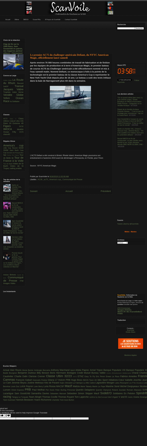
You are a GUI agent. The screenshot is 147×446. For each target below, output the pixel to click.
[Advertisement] (70, 36)
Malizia (76, 386)
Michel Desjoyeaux (130, 386)
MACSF (60, 386)
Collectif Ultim (15, 121)
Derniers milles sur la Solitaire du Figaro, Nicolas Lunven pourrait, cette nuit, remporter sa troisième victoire (13, 243)
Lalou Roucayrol (122, 383)
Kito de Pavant (52, 382)
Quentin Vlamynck (104, 390)
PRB (28, 389)
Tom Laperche (82, 397)
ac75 (46, 179)
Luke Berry (39, 386)
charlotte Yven (58, 400)
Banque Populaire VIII (115, 370)
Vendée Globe (13, 94)
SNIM (6, 150)
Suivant (33, 191)
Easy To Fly (90, 376)
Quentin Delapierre (86, 390)
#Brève (120, 312)
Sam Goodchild (22, 393)
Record (20, 83)
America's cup (55, 179)
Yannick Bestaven (25, 399)
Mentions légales (130, 355)
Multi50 (20, 129)
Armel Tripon (96, 370)
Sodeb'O (106, 393)
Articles (6, 275)
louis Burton (69, 400)
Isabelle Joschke (133, 380)
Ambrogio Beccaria (42, 370)
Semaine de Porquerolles (15, 153)
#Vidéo (120, 313)
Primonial (71, 390)
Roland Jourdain (119, 390)
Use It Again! (113, 397)
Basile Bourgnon (10, 373)
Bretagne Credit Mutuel (79, 373)
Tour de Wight (8, 164)
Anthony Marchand (60, 370)
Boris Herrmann (58, 373)
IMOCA (10, 129)
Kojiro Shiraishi (66, 383)
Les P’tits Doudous (136, 383)
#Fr (124, 312)
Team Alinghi (35, 397)
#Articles (127, 310)
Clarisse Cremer (37, 376)
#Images (120, 310)
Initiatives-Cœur (116, 380)
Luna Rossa (49, 386)
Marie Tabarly (86, 386)
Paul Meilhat (39, 390)
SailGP (9, 86)
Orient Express (18, 390)
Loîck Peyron (27, 386)
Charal (135, 373)
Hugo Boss (77, 380)
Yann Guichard (9, 400)
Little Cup (7, 148)
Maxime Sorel (113, 386)
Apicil (72, 370)
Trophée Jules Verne (13, 92)
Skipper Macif (92, 393)
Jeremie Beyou (19, 382)
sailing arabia (15, 168)
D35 (21, 121)
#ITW (119, 308)
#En (127, 312)
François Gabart (24, 380)
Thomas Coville (50, 397)
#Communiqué (125, 308)
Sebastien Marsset (58, 394)
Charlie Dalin (21, 376)
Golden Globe (7, 80)
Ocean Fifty (11, 132)
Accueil (69, 191)
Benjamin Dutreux (27, 373)
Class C (14, 119)
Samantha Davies (40, 393)
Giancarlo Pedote (40, 380)
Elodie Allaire (130, 332)
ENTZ (75, 376)
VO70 (21, 132)
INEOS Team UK (90, 380)
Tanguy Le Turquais (20, 397)
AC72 (6, 119)
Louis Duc (15, 386)
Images (6, 283)
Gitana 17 (53, 380)
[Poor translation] (7, 415)
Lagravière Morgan (105, 382)
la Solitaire (14, 101)
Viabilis (130, 397)
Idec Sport (103, 380)
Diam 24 (8, 123)
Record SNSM (17, 148)
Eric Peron (101, 376)
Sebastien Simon (76, 393)
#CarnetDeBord (136, 312)
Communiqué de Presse (72, 179)
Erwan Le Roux (113, 376)
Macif (69, 386)
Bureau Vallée (98, 373)
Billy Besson (43, 373)
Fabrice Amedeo (129, 376)
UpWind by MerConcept (98, 397)
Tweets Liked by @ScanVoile (128, 224)
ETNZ (81, 376)
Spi (5, 155)
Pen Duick (50, 390)
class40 (6, 134)
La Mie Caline (89, 383)
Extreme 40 (18, 123)
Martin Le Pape (99, 386)
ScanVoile (130, 330)
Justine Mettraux (35, 382)
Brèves (13, 275)
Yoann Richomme (43, 399)
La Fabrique (78, 383)
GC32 (21, 126)
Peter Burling (61, 390)
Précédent (106, 191)
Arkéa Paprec (82, 370)
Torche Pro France (13, 155)
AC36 (40, 179)
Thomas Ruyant (66, 397)
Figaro (11, 126)
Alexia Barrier (28, 370)
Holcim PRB (64, 380)
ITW (21, 281)
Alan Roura (16, 370)
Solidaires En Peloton (124, 393)
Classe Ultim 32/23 (59, 376)
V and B (123, 397)
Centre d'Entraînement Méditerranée (119, 373)
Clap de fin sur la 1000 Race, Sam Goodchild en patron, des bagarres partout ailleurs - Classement (13, 48)
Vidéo (12, 283)
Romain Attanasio (134, 390)
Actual (6, 370)
